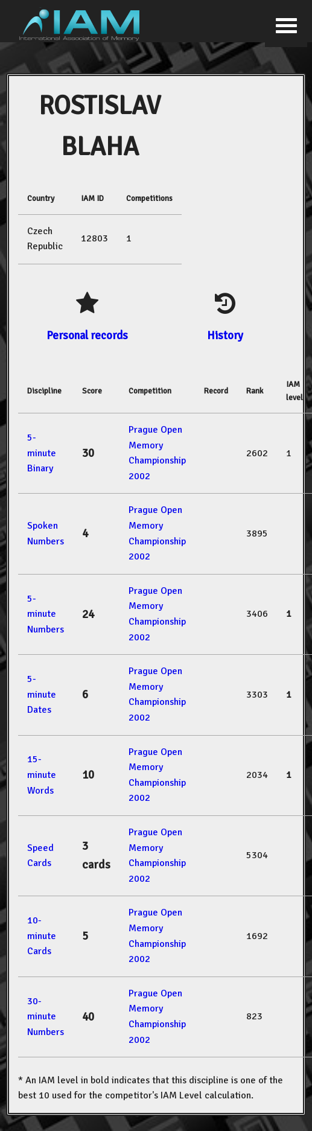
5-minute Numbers (45, 614)
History (225, 335)
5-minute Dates (41, 694)
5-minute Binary (41, 453)
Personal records (87, 335)
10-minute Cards (41, 935)
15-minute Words (41, 774)
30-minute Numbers (45, 1016)
